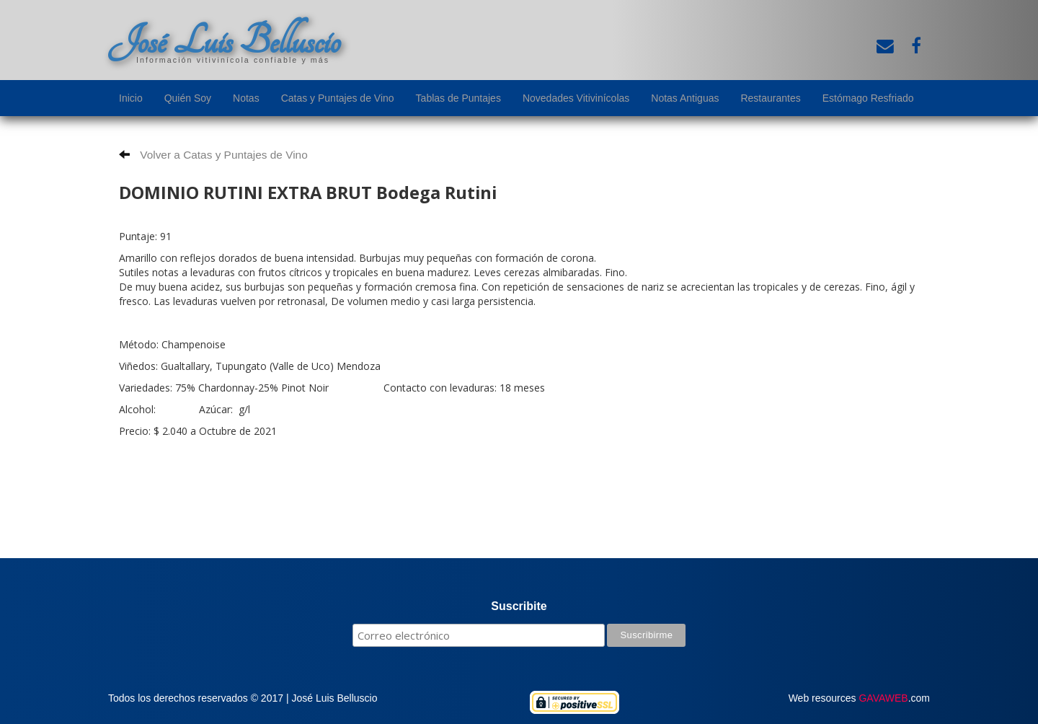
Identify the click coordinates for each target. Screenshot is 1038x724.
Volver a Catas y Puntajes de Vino (213, 155)
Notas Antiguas (685, 98)
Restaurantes (770, 98)
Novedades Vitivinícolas (576, 98)
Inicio (131, 98)
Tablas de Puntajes (458, 98)
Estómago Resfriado (868, 98)
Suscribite (518, 606)
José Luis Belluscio (224, 41)
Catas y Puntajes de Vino (337, 98)
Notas (246, 98)
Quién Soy (187, 98)
